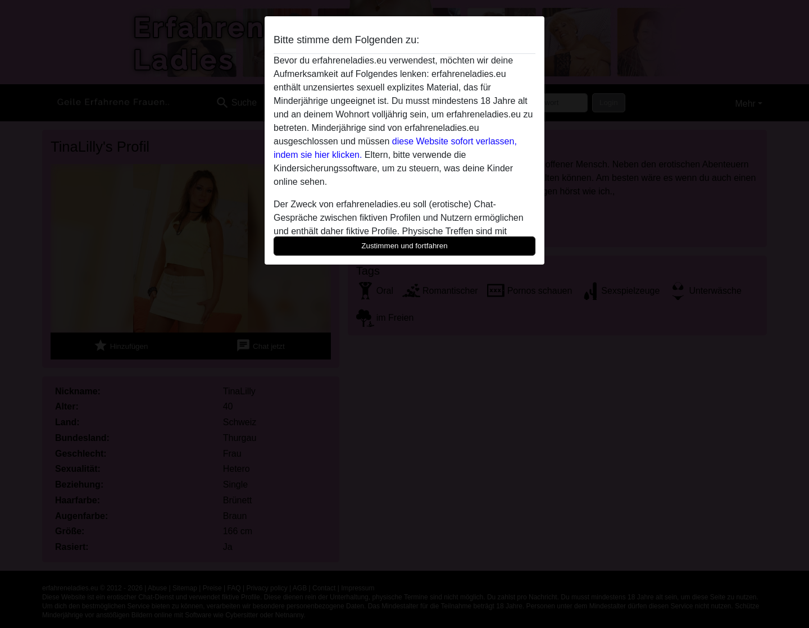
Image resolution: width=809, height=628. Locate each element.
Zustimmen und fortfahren (404, 246)
